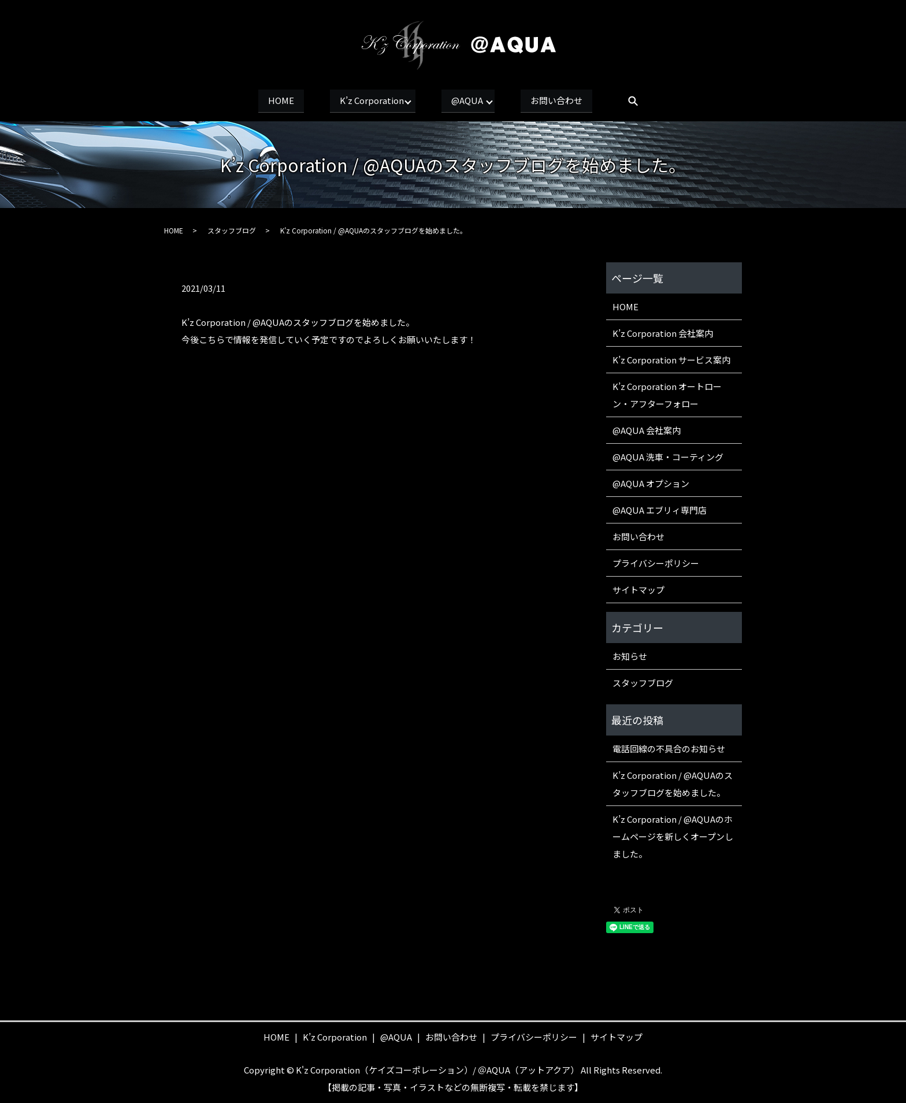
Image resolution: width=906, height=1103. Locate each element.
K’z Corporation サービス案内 (671, 358)
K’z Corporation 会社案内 (662, 331)
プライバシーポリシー (655, 561)
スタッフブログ (231, 228)
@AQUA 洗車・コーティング (667, 455)
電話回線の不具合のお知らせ (668, 747)
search (653, 101)
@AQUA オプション (650, 482)
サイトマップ (638, 588)
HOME (266, 100)
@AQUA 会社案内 (646, 428)
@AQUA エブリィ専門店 (659, 508)
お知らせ (629, 654)
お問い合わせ (572, 100)
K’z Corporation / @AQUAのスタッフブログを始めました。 (672, 782)
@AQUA (472, 100)
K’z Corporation (366, 100)
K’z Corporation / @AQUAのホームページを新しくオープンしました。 (672, 834)
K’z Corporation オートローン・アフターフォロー (667, 393)
